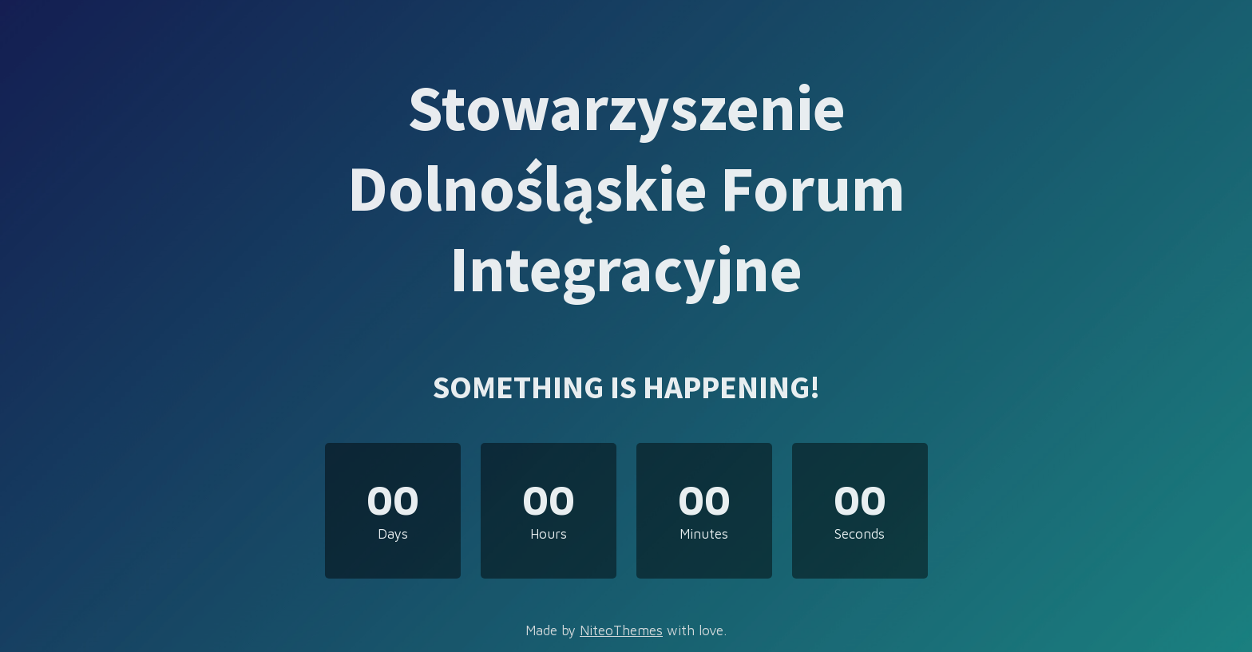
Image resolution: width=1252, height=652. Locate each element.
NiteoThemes (621, 630)
